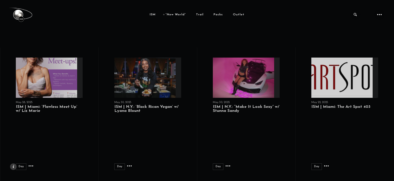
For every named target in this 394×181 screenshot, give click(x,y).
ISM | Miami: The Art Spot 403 (340, 107)
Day (21, 166)
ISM (153, 14)
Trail (200, 14)
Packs (218, 14)
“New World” (176, 14)
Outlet (238, 14)
